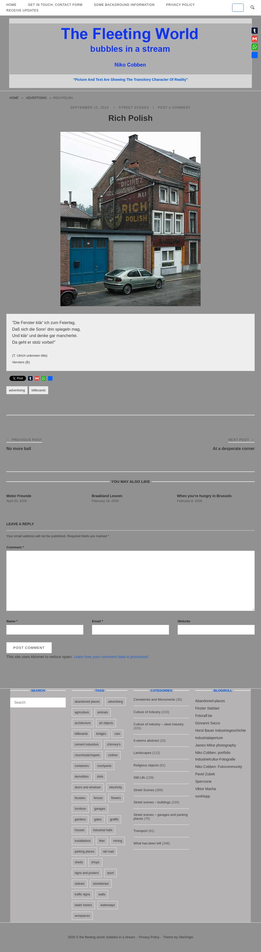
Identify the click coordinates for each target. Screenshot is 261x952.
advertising (36, 98)
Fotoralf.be (203, 716)
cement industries (87, 744)
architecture (83, 723)
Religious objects (146, 765)
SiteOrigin (186, 937)
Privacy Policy (149, 937)
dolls (100, 776)
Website (184, 621)
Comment (15, 547)
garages (99, 809)
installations (83, 841)
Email (97, 621)
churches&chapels (87, 755)
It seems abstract (146, 740)
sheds (79, 862)
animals (102, 712)
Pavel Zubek (205, 774)
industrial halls (102, 830)
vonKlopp (202, 796)
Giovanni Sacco (207, 723)
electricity (115, 787)
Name (12, 621)
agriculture (82, 712)
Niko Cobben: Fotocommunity (218, 767)
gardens (80, 819)
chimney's (114, 744)
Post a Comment (174, 107)
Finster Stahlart (207, 708)
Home (14, 98)
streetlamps (101, 883)
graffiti (114, 819)
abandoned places (87, 701)
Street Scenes (134, 107)
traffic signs (82, 894)
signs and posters (87, 873)
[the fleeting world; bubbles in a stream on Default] (238, 8)
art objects (106, 723)
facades (80, 798)
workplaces (82, 916)
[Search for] (38, 702)
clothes (113, 755)
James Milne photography (215, 745)
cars (117, 734)
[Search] (60, 700)
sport (110, 873)
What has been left (147, 843)
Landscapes (142, 753)
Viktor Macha (205, 789)
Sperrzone (203, 781)
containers (82, 766)
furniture (80, 809)
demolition (82, 776)
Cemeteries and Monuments (154, 699)
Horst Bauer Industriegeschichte (220, 730)
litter (102, 841)
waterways (107, 905)
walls (101, 894)
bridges (101, 734)
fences (98, 798)
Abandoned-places (210, 701)
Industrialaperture (209, 738)
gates (97, 819)
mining (117, 841)
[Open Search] (252, 7)
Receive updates (22, 10)
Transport (141, 831)
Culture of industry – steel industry (159, 724)
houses (80, 830)
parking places (84, 851)
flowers (116, 798)
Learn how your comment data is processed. (111, 656)
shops (95, 862)
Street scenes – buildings (152, 802)
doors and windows (88, 787)
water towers (83, 905)
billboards (39, 390)
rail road (108, 851)
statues (80, 883)
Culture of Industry (147, 712)
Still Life (139, 777)
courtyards (104, 766)
